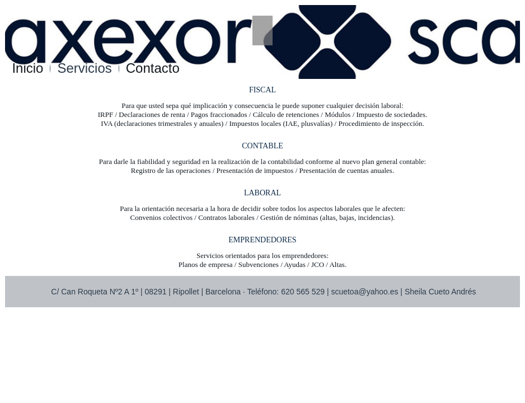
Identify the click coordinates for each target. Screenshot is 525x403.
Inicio (27, 68)
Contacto (153, 68)
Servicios (84, 68)
